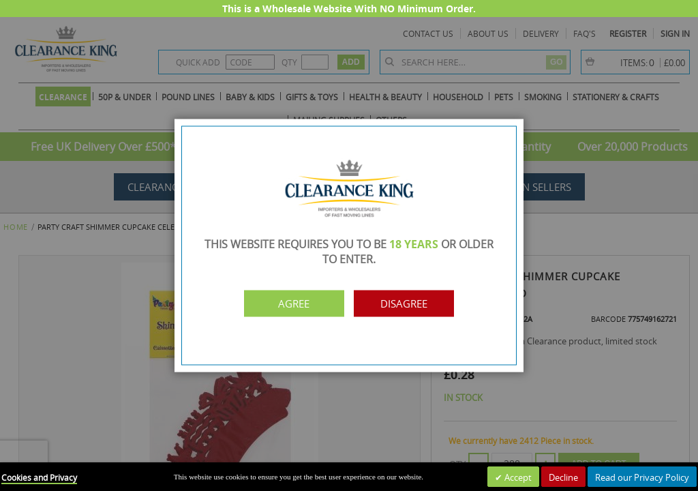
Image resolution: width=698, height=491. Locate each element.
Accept (517, 477)
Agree (290, 303)
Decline (563, 477)
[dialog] (349, 245)
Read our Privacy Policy (642, 477)
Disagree (408, 303)
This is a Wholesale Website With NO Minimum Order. (349, 8)
